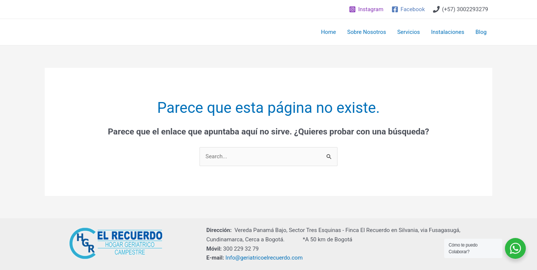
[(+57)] (460, 9)
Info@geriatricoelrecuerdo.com (264, 257)
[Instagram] (366, 9)
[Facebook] (408, 9)
